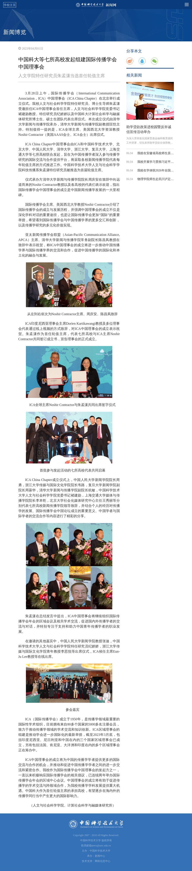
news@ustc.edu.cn (101, 845)
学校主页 (10, 5)
